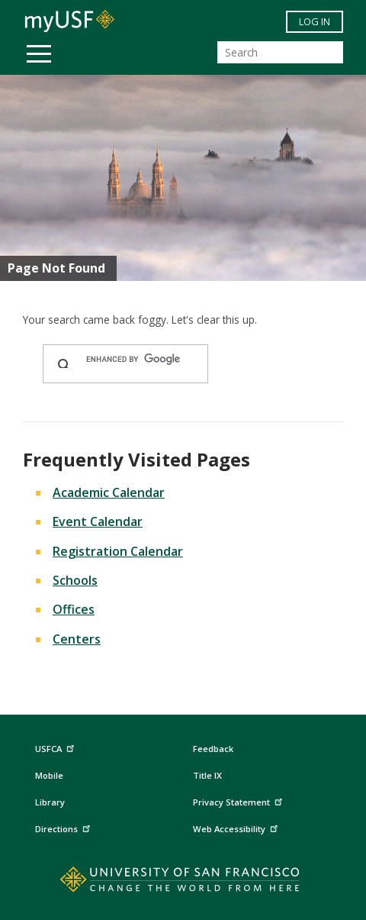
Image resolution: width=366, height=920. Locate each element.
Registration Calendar (118, 551)
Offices (74, 609)
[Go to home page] (183, 883)
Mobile (49, 775)
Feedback (213, 748)
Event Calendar (98, 521)
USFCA (56, 747)
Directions (64, 827)
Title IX (207, 775)
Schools (75, 580)
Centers (77, 639)
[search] (140, 359)
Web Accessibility (237, 827)
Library (50, 802)
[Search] (280, 52)
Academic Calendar (109, 492)
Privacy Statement (239, 800)
